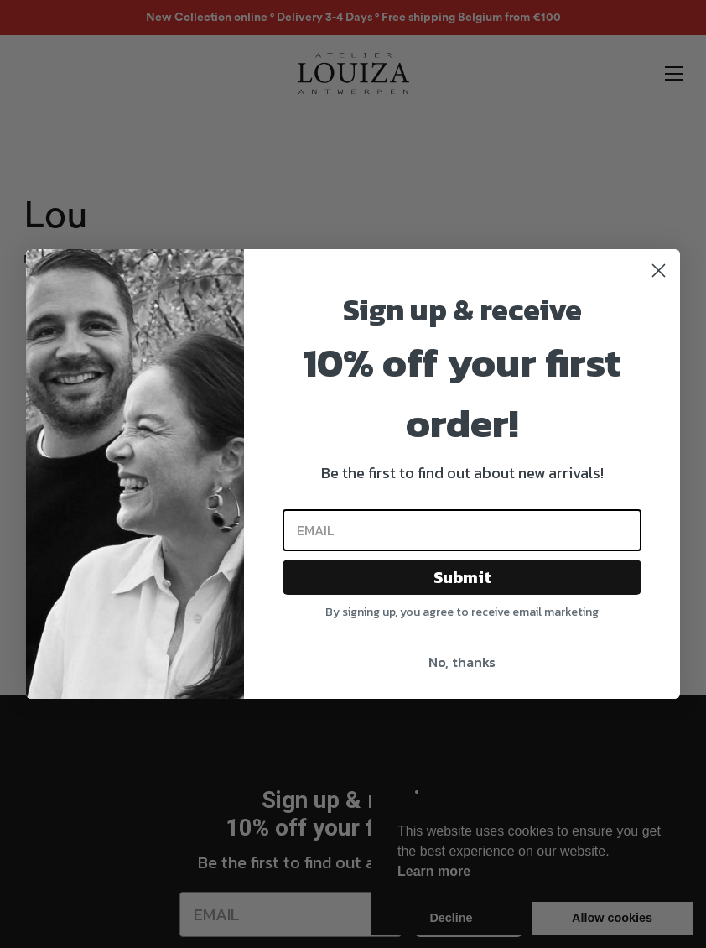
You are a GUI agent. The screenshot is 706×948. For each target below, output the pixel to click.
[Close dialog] (658, 270)
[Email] (462, 530)
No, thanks (462, 662)
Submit (462, 577)
